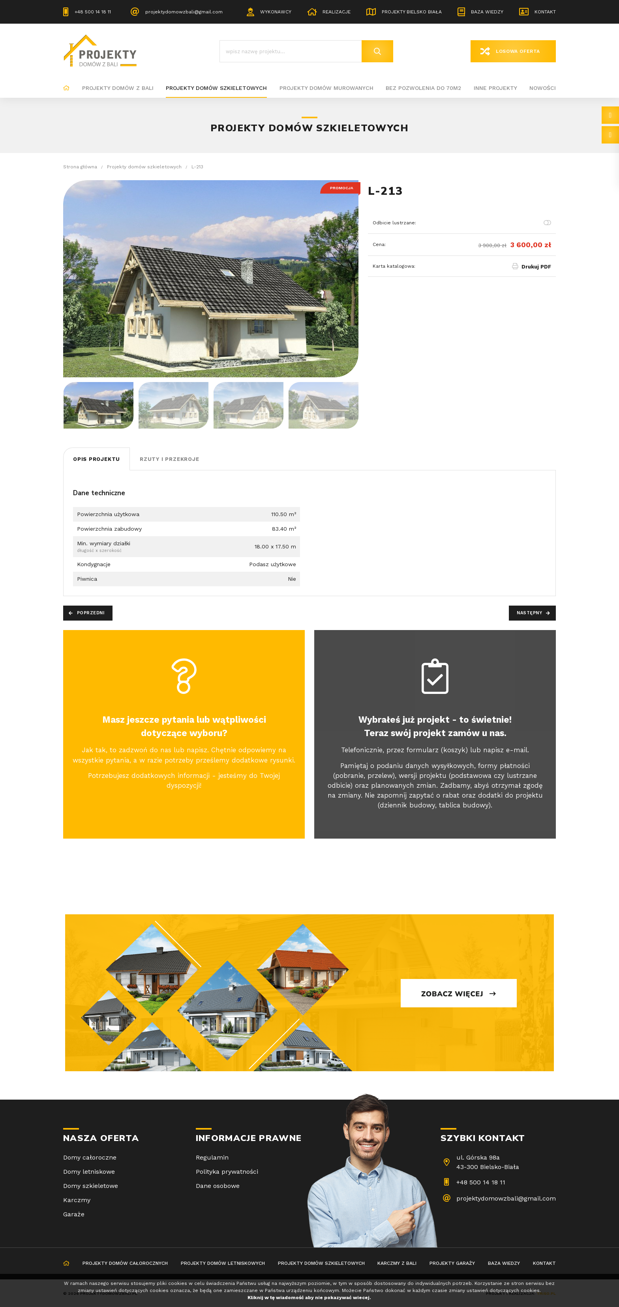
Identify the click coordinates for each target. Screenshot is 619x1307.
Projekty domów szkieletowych (216, 88)
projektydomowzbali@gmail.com (184, 12)
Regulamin (212, 1157)
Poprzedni (91, 612)
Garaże (73, 1214)
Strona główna (66, 88)
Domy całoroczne (89, 1157)
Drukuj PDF (536, 267)
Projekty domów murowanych (326, 88)
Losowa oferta (518, 51)
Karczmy (76, 1200)
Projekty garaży (452, 1263)
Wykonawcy (275, 12)
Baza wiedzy (487, 12)
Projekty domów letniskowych (223, 1263)
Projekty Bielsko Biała (412, 12)
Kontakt (545, 12)
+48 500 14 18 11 (93, 12)
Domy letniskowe (89, 1171)
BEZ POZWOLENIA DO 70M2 (423, 88)
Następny (529, 612)
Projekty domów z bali (118, 88)
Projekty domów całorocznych (125, 1263)
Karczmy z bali (396, 1263)
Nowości (542, 88)
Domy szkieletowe (90, 1186)
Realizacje (337, 12)
